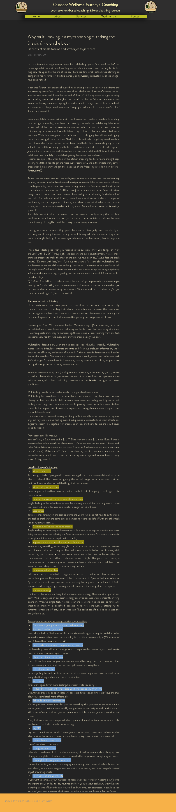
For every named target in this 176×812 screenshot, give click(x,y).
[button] (57, 16)
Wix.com (47, 800)
